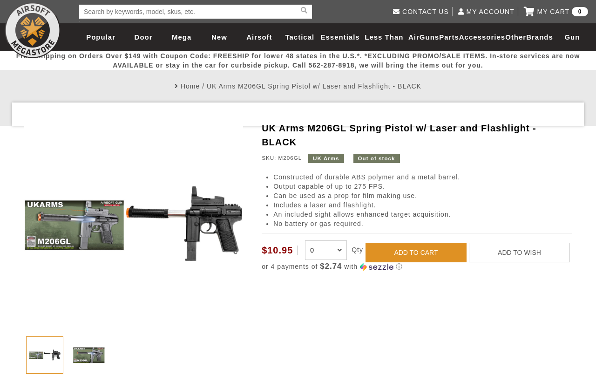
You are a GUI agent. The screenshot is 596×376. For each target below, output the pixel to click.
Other (515, 37)
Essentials (339, 37)
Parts (449, 37)
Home (190, 86)
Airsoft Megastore (33, 30)
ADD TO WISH (519, 252)
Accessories (482, 37)
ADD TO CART (416, 252)
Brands (539, 37)
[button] (417, 266)
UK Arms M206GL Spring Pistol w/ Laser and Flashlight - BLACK (314, 86)
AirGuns (423, 37)
